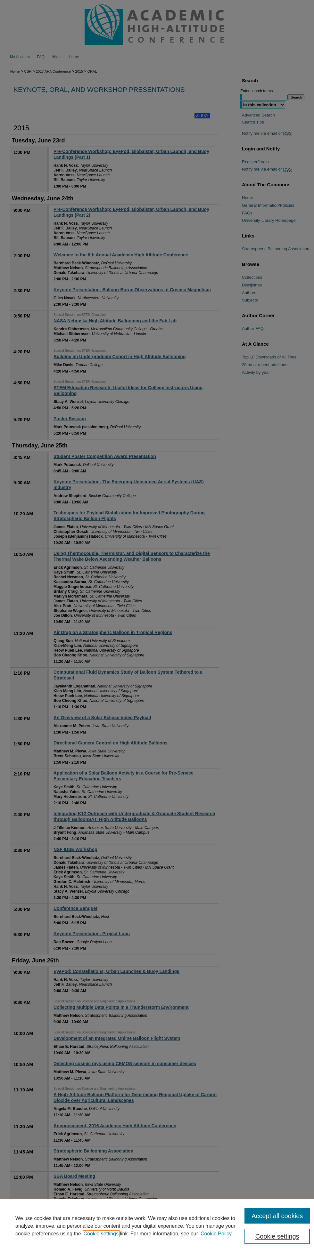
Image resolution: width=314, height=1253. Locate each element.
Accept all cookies (277, 1215)
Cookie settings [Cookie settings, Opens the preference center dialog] (277, 1236)
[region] (157, 1226)
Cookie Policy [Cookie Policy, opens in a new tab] (216, 1233)
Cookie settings (101, 1233)
